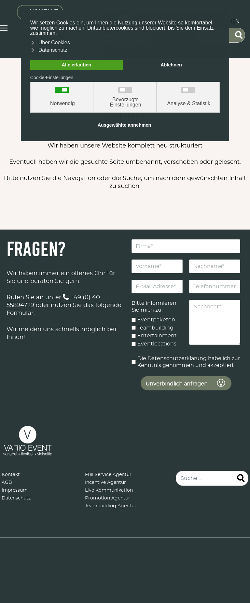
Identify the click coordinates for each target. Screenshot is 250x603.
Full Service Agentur (108, 474)
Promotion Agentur (107, 498)
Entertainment (157, 335)
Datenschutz (16, 498)
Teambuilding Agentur (110, 506)
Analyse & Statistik (188, 103)
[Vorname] (157, 266)
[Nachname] (214, 266)
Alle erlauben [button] (76, 64)
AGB (7, 482)
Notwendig (62, 103)
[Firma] (186, 246)
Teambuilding (155, 327)
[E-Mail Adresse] (157, 286)
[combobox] (212, 478)
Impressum (15, 490)
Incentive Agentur (105, 482)
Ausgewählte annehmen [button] (124, 125)
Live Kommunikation (109, 490)
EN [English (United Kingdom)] (235, 21)
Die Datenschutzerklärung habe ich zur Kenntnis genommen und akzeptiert (188, 362)
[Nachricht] (214, 322)
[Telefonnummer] (214, 286)
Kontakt (11, 474)
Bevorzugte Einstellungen (125, 102)
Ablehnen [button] (171, 64)
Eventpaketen (156, 319)
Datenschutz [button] (52, 50)
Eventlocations (156, 343)
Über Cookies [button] (54, 42)
